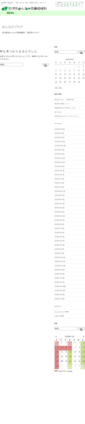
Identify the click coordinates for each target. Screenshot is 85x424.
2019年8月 (58, 224)
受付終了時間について (62, 104)
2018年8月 (58, 274)
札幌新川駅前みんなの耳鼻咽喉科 (24, 8)
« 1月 (56, 87)
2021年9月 (58, 183)
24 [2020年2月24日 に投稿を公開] (56, 82)
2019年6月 (58, 233)
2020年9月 (58, 195)
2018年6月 (58, 282)
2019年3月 (58, 245)
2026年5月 (58, 129)
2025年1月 (58, 133)
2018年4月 (58, 290)
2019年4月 (58, 241)
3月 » (60, 87)
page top (82, 382)
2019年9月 (58, 220)
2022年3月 (58, 175)
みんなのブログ (12, 26)
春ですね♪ (57, 112)
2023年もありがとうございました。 (67, 116)
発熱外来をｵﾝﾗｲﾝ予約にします (64, 108)
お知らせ (57, 316)
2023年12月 (58, 141)
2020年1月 (58, 212)
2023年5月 (58, 150)
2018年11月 (58, 261)
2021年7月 (58, 187)
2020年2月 (58, 208)
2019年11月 (58, 216)
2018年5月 (58, 286)
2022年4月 (58, 170)
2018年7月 (58, 278)
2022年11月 (58, 162)
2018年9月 (58, 270)
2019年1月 (58, 253)
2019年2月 (58, 249)
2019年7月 (58, 228)
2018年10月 (58, 266)
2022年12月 (58, 158)
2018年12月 (58, 257)
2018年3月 (58, 294)
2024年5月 (58, 137)
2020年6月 (58, 199)
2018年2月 (58, 299)
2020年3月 (58, 204)
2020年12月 (58, 191)
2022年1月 (58, 179)
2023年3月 (58, 154)
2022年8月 (58, 166)
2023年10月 (58, 146)
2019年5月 (58, 237)
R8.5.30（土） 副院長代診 (64, 99)
